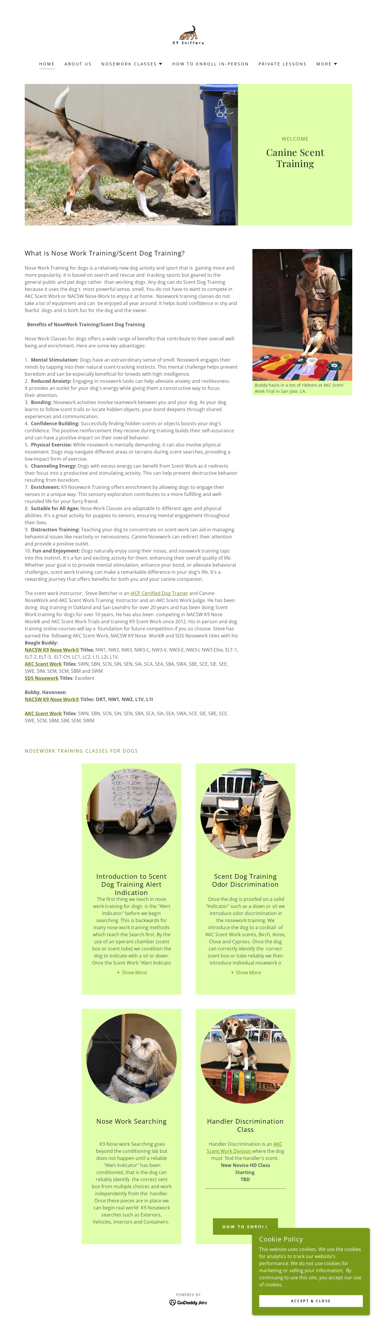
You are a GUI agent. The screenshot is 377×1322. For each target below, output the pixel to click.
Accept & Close (311, 1300)
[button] (132, 63)
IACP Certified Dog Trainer (159, 593)
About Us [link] (78, 64)
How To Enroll (245, 1226)
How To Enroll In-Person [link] (210, 64)
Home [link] (47, 64)
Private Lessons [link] (283, 64)
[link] (188, 34)
